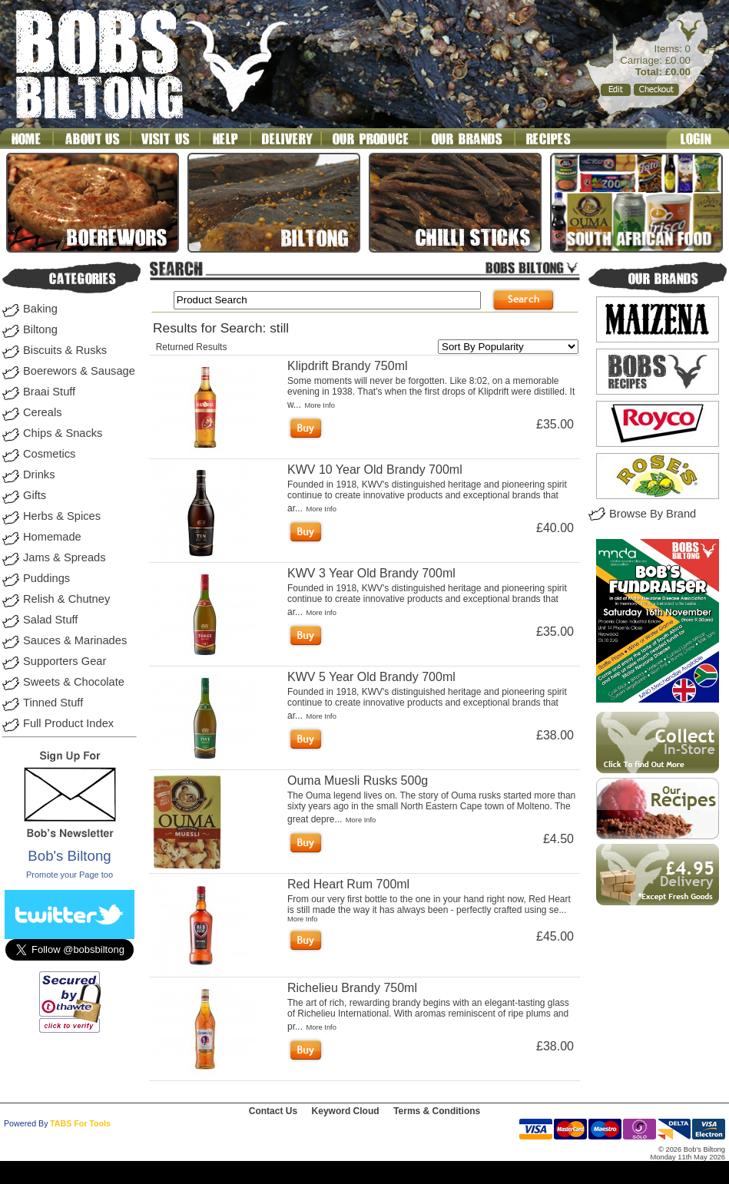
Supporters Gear (64, 661)
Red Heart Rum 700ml (348, 884)
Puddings (46, 578)
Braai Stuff (49, 391)
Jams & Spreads (64, 557)
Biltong (40, 329)
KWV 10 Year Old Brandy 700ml (374, 469)
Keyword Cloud (345, 1111)
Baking (40, 309)
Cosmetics (49, 454)
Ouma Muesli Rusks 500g (357, 780)
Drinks (39, 474)
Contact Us (273, 1111)
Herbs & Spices (62, 516)
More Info (319, 405)
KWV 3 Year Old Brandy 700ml (371, 573)
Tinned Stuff (53, 702)
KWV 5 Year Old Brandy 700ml (371, 676)
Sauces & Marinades (75, 640)
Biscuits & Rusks (65, 350)
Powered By (26, 1123)
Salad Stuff (50, 619)
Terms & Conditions (436, 1111)
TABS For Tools (80, 1123)
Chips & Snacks (62, 433)
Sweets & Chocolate (73, 682)
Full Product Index (68, 723)
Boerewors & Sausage (79, 371)
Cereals (42, 412)
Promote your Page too (69, 874)
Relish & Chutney (66, 599)
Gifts (34, 495)
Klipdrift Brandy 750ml (347, 365)
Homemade (52, 537)
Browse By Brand (652, 514)
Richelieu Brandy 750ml (352, 987)
